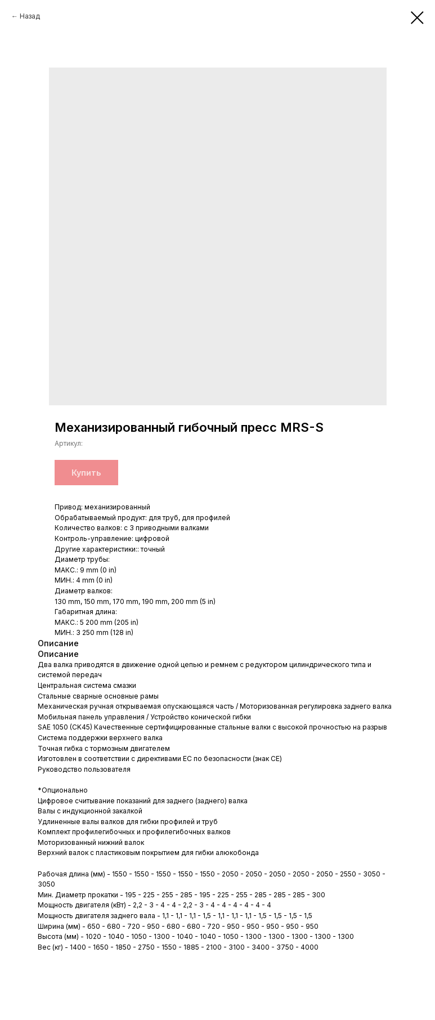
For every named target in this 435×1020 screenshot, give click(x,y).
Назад (30, 16)
